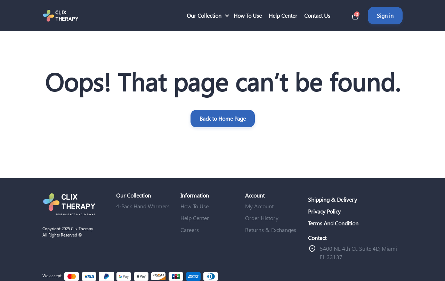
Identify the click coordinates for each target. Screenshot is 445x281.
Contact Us (317, 15)
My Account (259, 206)
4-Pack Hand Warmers (143, 206)
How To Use (248, 15)
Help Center (283, 15)
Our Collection (204, 15)
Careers (189, 229)
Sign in (385, 15)
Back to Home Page (223, 118)
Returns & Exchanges (270, 229)
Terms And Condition (333, 223)
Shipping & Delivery (332, 199)
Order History (261, 218)
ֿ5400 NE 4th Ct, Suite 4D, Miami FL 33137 (358, 252)
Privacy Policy (324, 211)
